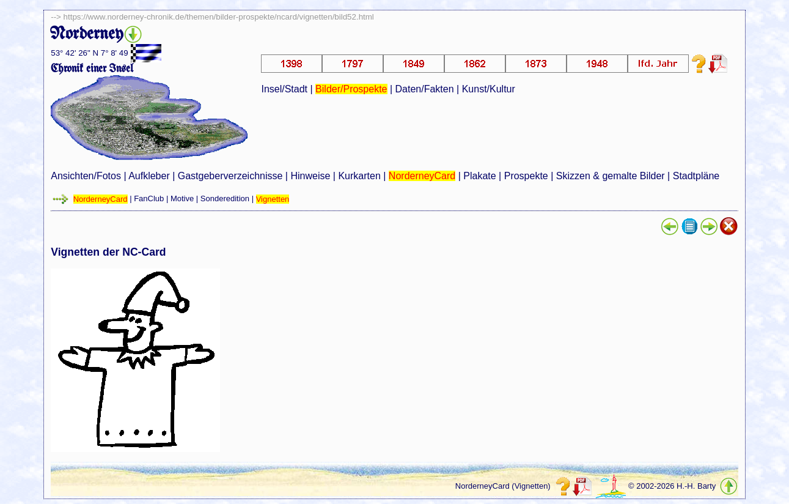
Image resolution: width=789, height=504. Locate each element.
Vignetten (273, 199)
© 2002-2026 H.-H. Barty (672, 486)
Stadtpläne (696, 176)
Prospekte (526, 176)
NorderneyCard (422, 176)
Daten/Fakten (424, 89)
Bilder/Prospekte (351, 89)
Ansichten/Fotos (86, 176)
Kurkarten (359, 176)
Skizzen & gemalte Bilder (610, 176)
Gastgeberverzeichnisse (230, 176)
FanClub (149, 199)
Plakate (479, 176)
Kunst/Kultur (488, 89)
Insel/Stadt (284, 89)
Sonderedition (224, 199)
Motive (182, 199)
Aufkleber (149, 176)
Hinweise (310, 176)
